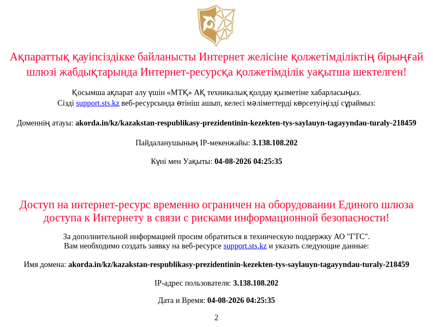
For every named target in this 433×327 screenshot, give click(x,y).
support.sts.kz (98, 102)
